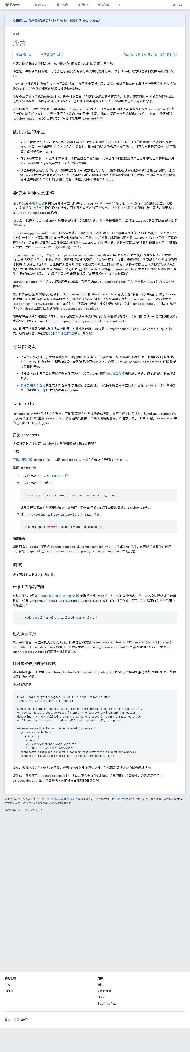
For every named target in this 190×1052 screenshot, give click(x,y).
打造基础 (18, 20)
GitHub (177, 4)
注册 (97, 20)
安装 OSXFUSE (54, 476)
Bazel (16, 33)
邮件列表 (62, 20)
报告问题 (24, 54)
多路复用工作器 (31, 385)
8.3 (163, 54)
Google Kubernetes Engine (56, 596)
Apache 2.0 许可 (126, 798)
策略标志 (35, 203)
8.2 (169, 54)
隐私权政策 (21, 1019)
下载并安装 (20, 460)
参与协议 (81, 20)
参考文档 (103, 4)
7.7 (175, 54)
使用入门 (62, 4)
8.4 (156, 54)
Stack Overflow (106, 1003)
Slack (100, 997)
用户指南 (82, 4)
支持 (100, 984)
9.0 (138, 54)
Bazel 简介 (41, 4)
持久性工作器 (120, 208)
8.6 (144, 54)
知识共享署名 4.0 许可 (65, 798)
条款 (7, 1019)
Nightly (128, 54)
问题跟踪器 (104, 991)
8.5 (150, 54)
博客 (7, 984)
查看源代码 (50, 54)
